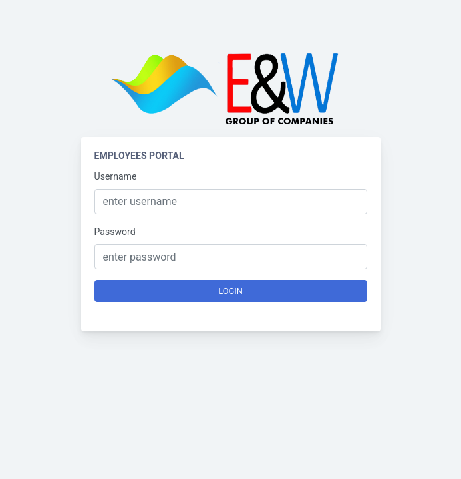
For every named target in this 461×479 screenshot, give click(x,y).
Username (115, 176)
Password (115, 231)
